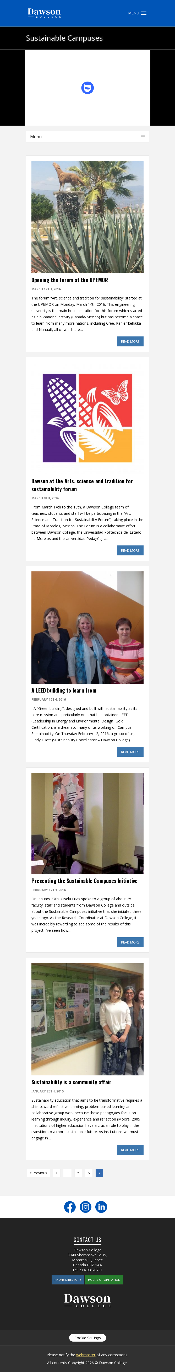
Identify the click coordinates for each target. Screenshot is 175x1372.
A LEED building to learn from (63, 690)
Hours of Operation (104, 1280)
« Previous (38, 1172)
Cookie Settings (87, 1337)
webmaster (85, 1354)
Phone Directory (67, 1280)
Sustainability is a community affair (71, 1082)
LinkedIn (101, 1207)
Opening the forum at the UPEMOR (69, 280)
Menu (144, 13)
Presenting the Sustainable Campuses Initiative (84, 881)
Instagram (85, 1207)
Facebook (70, 1207)
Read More (132, 341)
